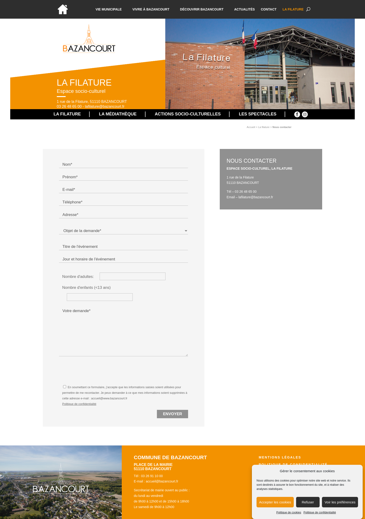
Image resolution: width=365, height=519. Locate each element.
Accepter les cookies (275, 502)
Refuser (308, 502)
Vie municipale (108, 9)
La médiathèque (118, 114)
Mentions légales (280, 457)
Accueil (251, 127)
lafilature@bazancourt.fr (105, 106)
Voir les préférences (339, 502)
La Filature (293, 9)
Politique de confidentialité (320, 512)
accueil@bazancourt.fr (162, 481)
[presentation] (94, 370)
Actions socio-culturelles (188, 114)
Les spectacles (257, 114)
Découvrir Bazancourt (201, 9)
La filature (264, 127)
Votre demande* (123, 331)
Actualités (244, 9)
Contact (268, 9)
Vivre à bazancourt (150, 9)
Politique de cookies (288, 512)
